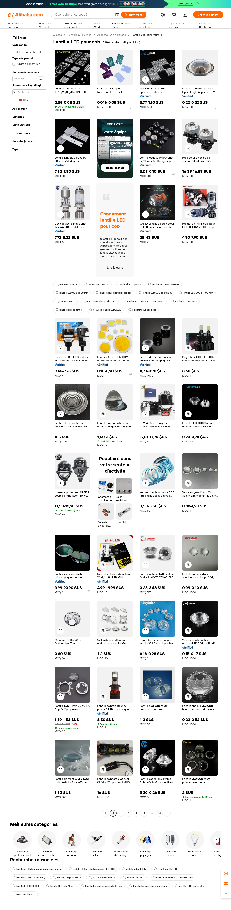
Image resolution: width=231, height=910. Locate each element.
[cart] (174, 15)
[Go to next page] (167, 813)
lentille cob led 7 (66, 284)
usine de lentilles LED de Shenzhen (172, 877)
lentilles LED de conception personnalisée (37, 869)
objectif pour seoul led (142, 309)
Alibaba (57, 34)
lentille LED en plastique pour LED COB (92, 869)
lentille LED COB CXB (26, 885)
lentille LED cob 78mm (60, 885)
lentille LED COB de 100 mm (196, 292)
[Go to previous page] (105, 813)
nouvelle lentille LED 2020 (105, 309)
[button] (117, 14)
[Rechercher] (133, 15)
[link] (226, 873)
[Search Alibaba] (83, 15)
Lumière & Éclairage (79, 34)
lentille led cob (65, 301)
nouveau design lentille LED (99, 301)
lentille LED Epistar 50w (189, 885)
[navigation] (29, 424)
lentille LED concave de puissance (143, 301)
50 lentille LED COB (96, 284)
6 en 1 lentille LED (24, 894)
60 (159, 813)
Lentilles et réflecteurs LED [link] (148, 34)
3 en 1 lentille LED (165, 869)
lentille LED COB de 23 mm (72, 292)
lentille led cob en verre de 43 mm (101, 885)
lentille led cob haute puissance (148, 885)
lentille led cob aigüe (69, 309)
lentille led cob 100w (184, 301)
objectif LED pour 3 (128, 284)
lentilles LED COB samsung (29, 877)
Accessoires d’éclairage (111, 34)
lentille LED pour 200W (67, 877)
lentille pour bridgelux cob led (113, 292)
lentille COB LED (133, 877)
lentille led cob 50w (134, 869)
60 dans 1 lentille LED (102, 877)
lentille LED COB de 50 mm (155, 292)
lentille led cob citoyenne (163, 284)
